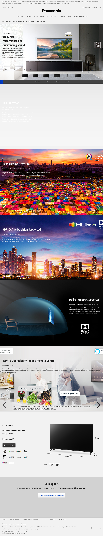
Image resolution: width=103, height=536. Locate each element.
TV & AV (44, 519)
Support (67, 82)
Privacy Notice (31, 527)
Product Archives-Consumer (30, 519)
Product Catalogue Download (10, 529)
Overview (37, 82)
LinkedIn (23, 524)
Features (48, 82)
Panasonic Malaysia (7, 7)
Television (52, 519)
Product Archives (14, 519)
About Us (4, 527)
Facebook (4, 524)
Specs (57, 82)
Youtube (18, 524)
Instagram (11, 524)
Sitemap (12, 527)
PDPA (38, 527)
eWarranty (61, 527)
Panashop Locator (71, 527)
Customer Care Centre (49, 527)
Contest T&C (24, 529)
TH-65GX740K (62, 519)
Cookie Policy (34, 529)
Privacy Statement (29, 3)
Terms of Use (20, 527)
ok (68, 3)
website (7, 2)
